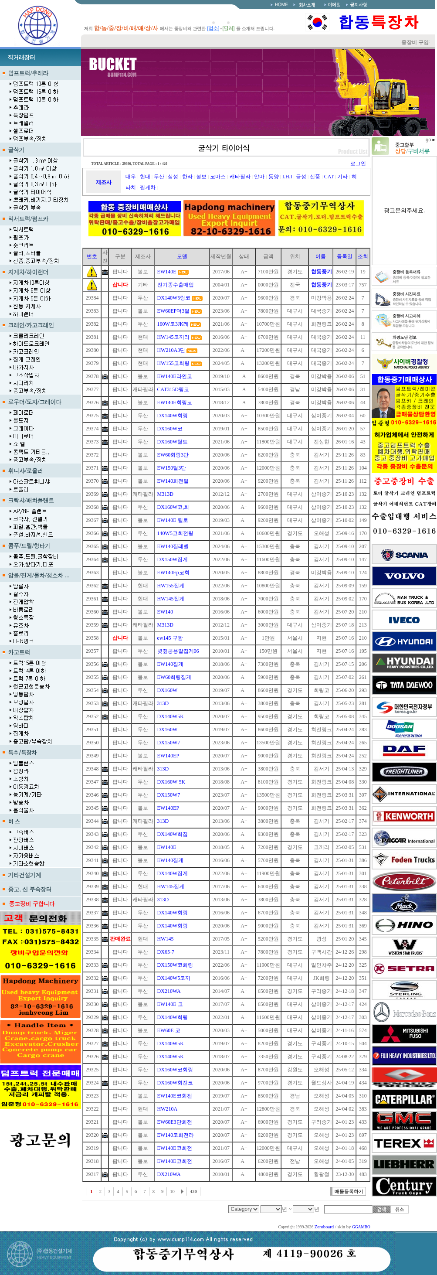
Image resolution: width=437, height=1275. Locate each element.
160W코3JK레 (173, 324)
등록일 (344, 256)
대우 (130, 177)
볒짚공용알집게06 (178, 651)
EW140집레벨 (173, 546)
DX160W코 (170, 429)
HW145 (165, 939)
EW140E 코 (170, 1004)
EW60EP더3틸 (173, 311)
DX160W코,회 (173, 507)
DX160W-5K (171, 782)
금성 (301, 177)
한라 (187, 177)
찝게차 (148, 187)
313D (163, 703)
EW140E (166, 272)
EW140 (165, 612)
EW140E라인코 (174, 376)
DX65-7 (165, 952)
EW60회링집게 (174, 677)
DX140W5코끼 (174, 978)
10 (172, 1191)
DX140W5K (170, 716)
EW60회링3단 (173, 455)
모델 (182, 256)
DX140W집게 (172, 873)
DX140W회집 (172, 834)
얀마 (259, 177)
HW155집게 (170, 586)
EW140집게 (170, 664)
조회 (363, 256)
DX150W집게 (172, 559)
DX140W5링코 (174, 298)
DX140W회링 (172, 415)
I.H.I (287, 177)
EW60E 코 (168, 1030)
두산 (159, 177)
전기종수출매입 (175, 285)
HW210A (167, 1109)
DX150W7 (168, 743)
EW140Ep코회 (173, 572)
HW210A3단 (171, 350)
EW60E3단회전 (174, 1122)
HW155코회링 (173, 363)
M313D (165, 494)
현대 (145, 177)
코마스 (218, 177)
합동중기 (321, 272)
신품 (315, 177)
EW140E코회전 (174, 1096)
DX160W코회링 (175, 1070)
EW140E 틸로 (172, 520)
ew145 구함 (170, 638)
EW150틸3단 (171, 468)
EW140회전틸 (173, 481)
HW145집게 (170, 599)
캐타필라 (240, 177)
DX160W (167, 690)
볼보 (201, 177)
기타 (342, 177)
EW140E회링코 (174, 402)
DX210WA (169, 991)
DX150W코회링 (175, 965)
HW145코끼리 (173, 337)
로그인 (358, 163)
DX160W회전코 (175, 1083)
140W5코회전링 (175, 533)
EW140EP (168, 756)
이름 (320, 256)
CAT (329, 177)
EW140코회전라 (175, 1135)
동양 (273, 177)
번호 (92, 256)
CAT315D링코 (173, 389)
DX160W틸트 (172, 442)
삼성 (173, 177)
